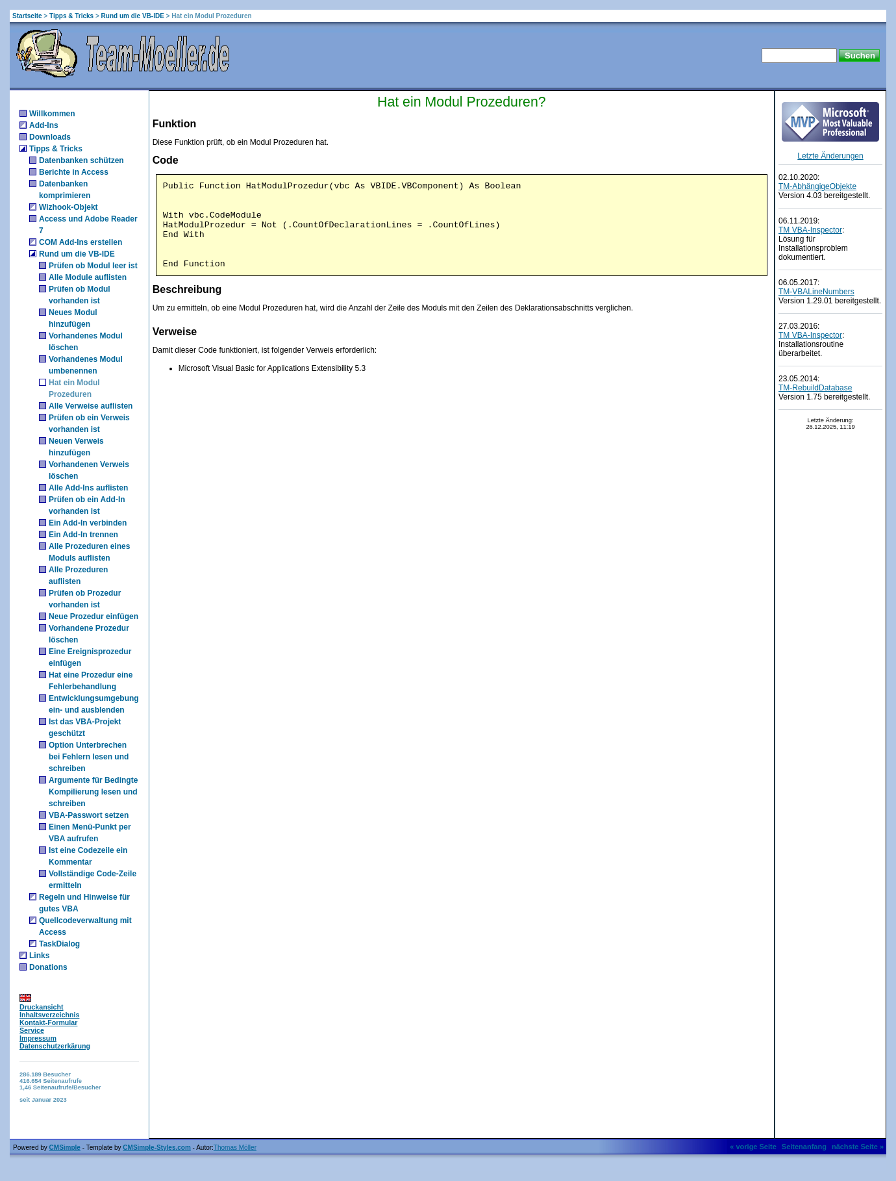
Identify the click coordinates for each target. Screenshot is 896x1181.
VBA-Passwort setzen (89, 815)
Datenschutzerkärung (54, 1046)
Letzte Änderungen (830, 155)
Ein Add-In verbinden (88, 522)
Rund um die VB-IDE (132, 15)
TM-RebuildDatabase (815, 387)
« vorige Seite (753, 1146)
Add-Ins (43, 125)
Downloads (50, 137)
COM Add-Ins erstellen (80, 242)
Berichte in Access (73, 172)
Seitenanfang (804, 1146)
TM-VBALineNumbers (816, 291)
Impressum (37, 1038)
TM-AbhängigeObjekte (817, 186)
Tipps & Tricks (71, 15)
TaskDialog (59, 943)
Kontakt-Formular (48, 1022)
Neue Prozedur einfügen (93, 616)
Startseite (27, 15)
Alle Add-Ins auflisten (88, 487)
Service (31, 1030)
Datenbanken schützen (81, 160)
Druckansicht (41, 1007)
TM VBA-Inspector (810, 230)
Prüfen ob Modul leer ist (93, 265)
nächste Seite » (858, 1146)
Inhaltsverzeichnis (49, 1015)
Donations (48, 967)
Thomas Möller (235, 1147)
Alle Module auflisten (88, 277)
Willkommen (52, 113)
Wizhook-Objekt (68, 207)
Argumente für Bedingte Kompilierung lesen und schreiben (93, 792)
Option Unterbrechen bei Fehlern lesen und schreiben (89, 757)
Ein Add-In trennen (83, 534)
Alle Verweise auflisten (90, 406)
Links (39, 955)
